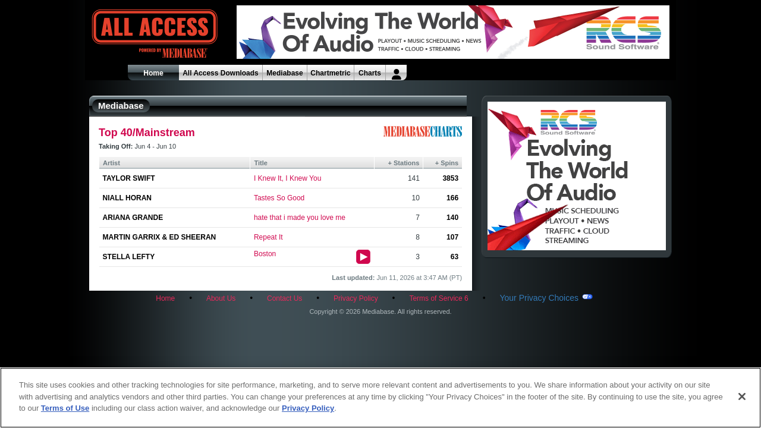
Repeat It (268, 237)
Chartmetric (330, 73)
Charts (370, 73)
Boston (265, 254)
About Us (220, 298)
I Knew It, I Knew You (287, 178)
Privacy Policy (356, 298)
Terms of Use (65, 408)
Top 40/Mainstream (147, 133)
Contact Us (284, 298)
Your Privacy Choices (538, 298)
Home (153, 73)
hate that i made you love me (299, 217)
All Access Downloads (221, 73)
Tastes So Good (279, 198)
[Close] (742, 396)
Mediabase (284, 73)
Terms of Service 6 (438, 298)
